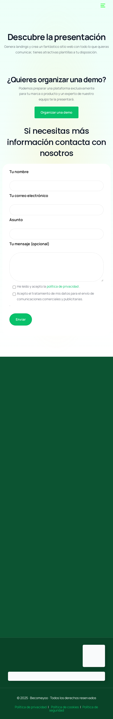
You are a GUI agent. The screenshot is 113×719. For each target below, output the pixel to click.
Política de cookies (64, 707)
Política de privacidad (31, 707)
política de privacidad (63, 286)
